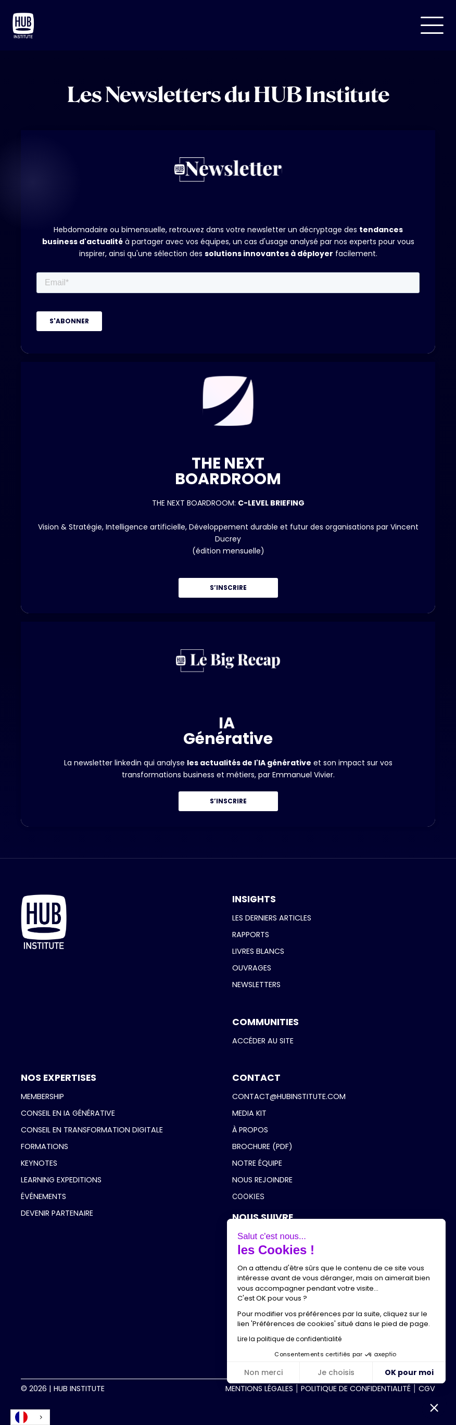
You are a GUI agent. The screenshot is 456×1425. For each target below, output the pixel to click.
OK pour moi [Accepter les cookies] (409, 1372)
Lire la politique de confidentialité (289, 1338)
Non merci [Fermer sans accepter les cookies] (263, 1372)
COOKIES (248, 1196)
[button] (432, 25)
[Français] (30, 1417)
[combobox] (30, 1417)
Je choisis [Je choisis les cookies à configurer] (336, 1372)
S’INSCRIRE (228, 587)
